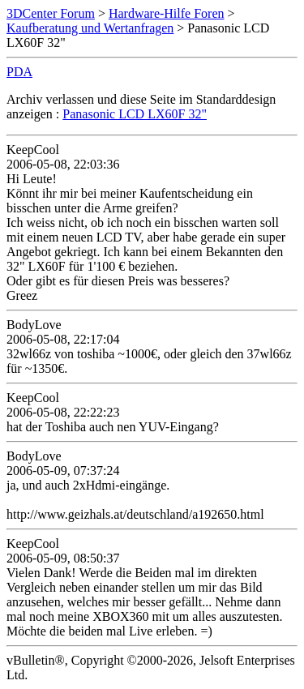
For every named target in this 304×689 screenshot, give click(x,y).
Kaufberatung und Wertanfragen (89, 28)
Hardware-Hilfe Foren (167, 13)
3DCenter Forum (50, 13)
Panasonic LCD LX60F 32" (134, 114)
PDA (19, 72)
